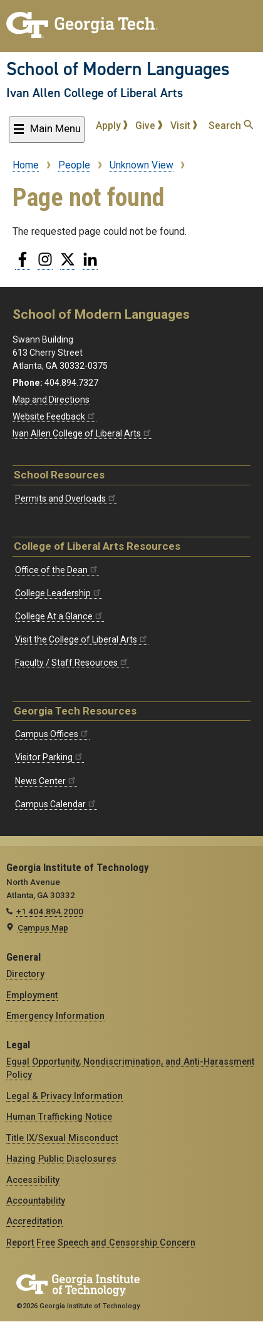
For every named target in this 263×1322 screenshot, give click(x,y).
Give (149, 126)
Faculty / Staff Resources (72, 663)
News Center (46, 781)
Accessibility (32, 1180)
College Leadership (58, 593)
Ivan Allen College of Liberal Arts (94, 93)
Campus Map (43, 927)
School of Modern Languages (118, 68)
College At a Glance (59, 616)
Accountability (35, 1200)
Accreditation (34, 1221)
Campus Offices (52, 734)
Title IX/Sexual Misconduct (62, 1138)
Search (231, 126)
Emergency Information (55, 1016)
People (74, 165)
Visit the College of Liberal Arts (81, 639)
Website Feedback (54, 416)
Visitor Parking (49, 757)
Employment (32, 995)
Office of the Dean (57, 570)
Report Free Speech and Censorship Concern (100, 1242)
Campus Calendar (56, 804)
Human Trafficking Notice (59, 1117)
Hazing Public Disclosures (61, 1159)
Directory (25, 974)
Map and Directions (51, 400)
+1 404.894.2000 (49, 911)
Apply (112, 126)
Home (26, 165)
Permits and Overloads (66, 498)
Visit (184, 126)
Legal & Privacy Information (64, 1096)
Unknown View (141, 165)
